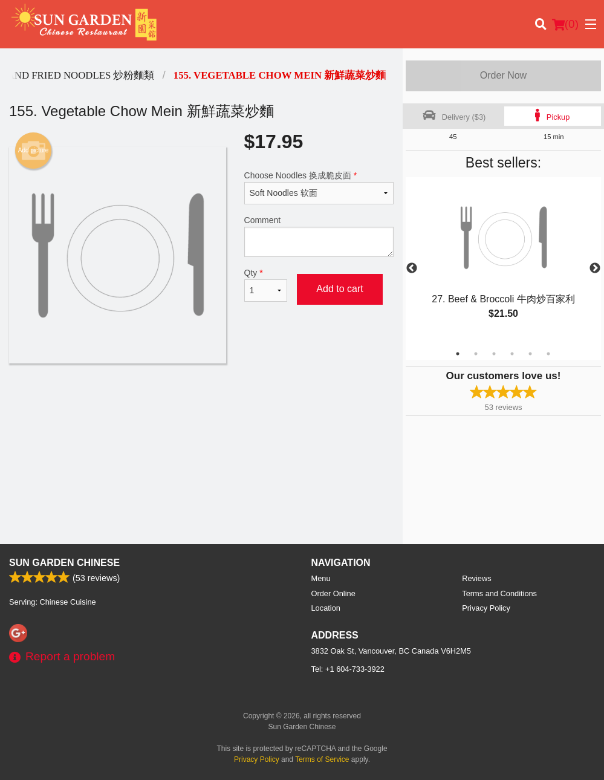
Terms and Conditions (499, 593)
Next (595, 268)
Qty (266, 285)
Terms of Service (322, 759)
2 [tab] (476, 354)
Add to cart (339, 289)
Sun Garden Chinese (64, 562)
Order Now (503, 75)
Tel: (348, 669)
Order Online (333, 593)
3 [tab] (494, 354)
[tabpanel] (503, 261)
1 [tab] (458, 354)
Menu (321, 578)
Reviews (476, 578)
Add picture (33, 150)
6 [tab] (548, 354)
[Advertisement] (201, 402)
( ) (565, 24)
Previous (412, 268)
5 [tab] (530, 354)
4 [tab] (512, 354)
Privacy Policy (486, 608)
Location (325, 608)
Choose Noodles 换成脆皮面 (319, 187)
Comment (319, 236)
